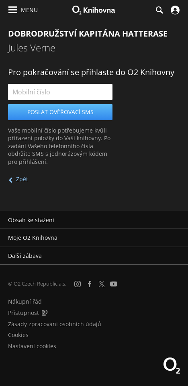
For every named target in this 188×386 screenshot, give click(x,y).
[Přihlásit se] (174, 10)
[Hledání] (159, 10)
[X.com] (102, 284)
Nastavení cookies (32, 346)
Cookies (18, 335)
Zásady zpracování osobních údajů (54, 324)
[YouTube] (114, 284)
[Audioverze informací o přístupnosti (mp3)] (45, 312)
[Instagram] (78, 284)
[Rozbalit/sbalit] (177, 220)
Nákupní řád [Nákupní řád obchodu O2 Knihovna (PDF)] (25, 301)
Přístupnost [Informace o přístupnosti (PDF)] (23, 313)
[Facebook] (90, 284)
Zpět (22, 179)
